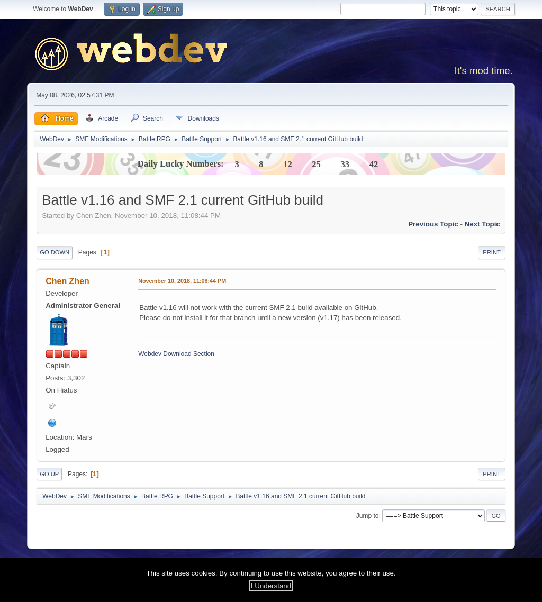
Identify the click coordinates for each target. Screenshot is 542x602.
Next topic (482, 224)
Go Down (54, 252)
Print (492, 252)
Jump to (367, 515)
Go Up (49, 474)
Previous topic (433, 224)
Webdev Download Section (176, 354)
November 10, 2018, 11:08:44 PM (182, 281)
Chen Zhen (67, 281)
